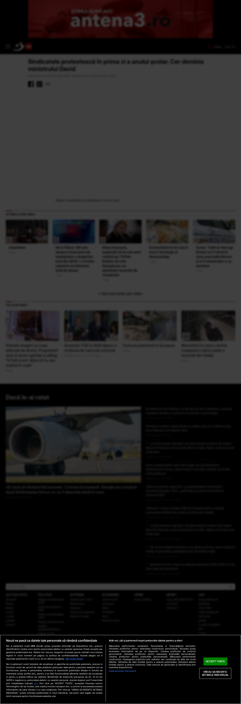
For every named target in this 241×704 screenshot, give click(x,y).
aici (36, 683)
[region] (120, 669)
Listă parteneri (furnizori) (122, 671)
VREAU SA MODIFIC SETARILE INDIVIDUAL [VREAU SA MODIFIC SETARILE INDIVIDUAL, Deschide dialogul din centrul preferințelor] (215, 673)
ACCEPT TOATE (215, 661)
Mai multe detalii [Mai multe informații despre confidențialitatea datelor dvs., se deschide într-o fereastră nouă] (74, 658)
